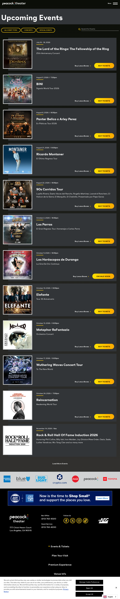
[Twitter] (72, 520)
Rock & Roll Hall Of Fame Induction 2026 (67, 435)
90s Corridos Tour (49, 189)
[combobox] (110, 596)
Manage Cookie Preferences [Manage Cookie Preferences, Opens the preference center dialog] (89, 584)
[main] (60, 240)
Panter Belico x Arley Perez (56, 119)
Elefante (42, 294)
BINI (39, 84)
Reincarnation (47, 400)
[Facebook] (66, 520)
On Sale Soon (105, 277)
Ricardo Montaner (50, 154)
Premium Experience (59, 565)
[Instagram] (79, 520)
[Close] (116, 590)
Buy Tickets (106, 66)
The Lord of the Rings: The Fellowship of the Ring (72, 49)
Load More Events (60, 463)
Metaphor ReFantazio (52, 330)
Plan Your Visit (60, 555)
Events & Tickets (60, 546)
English (108, 596)
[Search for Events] (107, 29)
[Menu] (113, 3)
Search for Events (88, 29)
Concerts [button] (28, 30)
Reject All (89, 591)
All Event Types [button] (10, 30)
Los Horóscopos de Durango (57, 259)
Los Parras (44, 224)
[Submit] (79, 29)
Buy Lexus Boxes (83, 66)
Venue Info (60, 574)
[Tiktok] (85, 520)
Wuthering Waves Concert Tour (59, 365)
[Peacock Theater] (14, 3)
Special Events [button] (46, 30)
